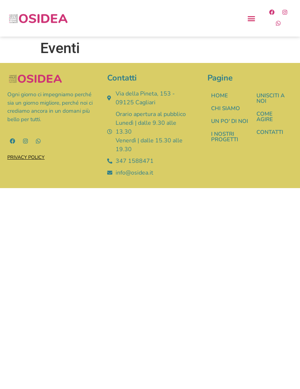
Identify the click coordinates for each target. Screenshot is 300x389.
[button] (251, 18)
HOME (219, 95)
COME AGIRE (264, 116)
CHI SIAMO (225, 108)
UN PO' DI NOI (229, 121)
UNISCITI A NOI (270, 98)
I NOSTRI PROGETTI (224, 136)
